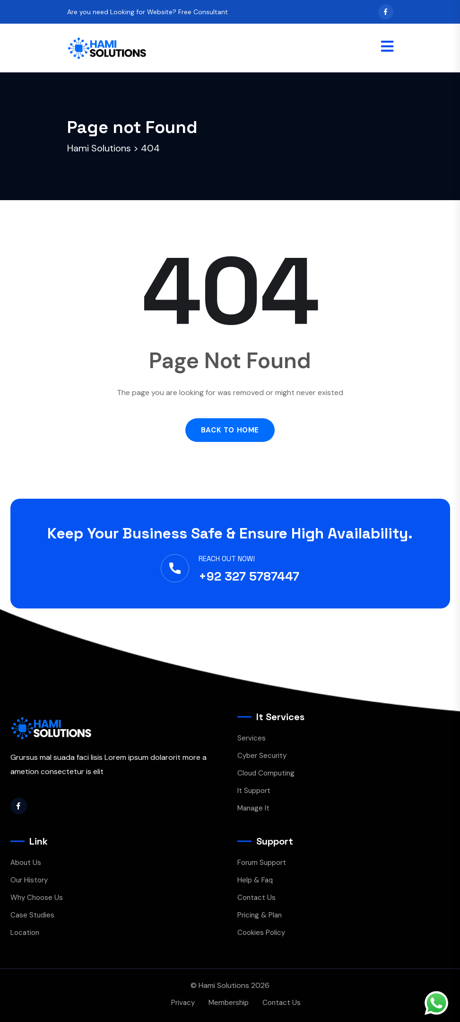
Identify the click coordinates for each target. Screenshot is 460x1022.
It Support (253, 790)
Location (24, 932)
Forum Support (261, 862)
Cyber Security (261, 755)
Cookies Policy (261, 932)
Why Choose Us (36, 897)
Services (251, 738)
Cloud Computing (266, 773)
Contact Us (256, 897)
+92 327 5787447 (249, 576)
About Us (25, 862)
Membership (228, 1002)
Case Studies (32, 915)
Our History (29, 880)
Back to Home (230, 430)
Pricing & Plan (259, 915)
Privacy (183, 1002)
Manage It (253, 808)
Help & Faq (255, 880)
